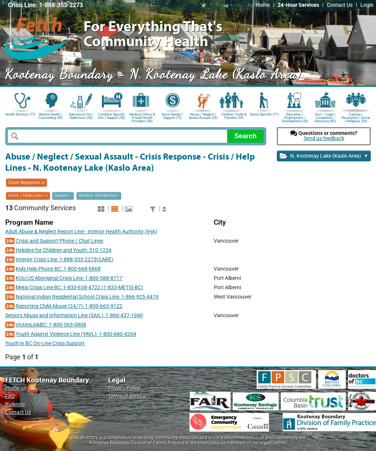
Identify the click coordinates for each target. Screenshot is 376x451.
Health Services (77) (20, 114)
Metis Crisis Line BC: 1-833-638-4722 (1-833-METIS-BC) (79, 287)
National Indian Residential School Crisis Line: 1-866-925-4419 (87, 297)
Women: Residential (99, 195)
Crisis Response (26, 182)
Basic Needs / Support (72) (172, 116)
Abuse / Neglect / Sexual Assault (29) (203, 116)
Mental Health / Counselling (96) (50, 116)
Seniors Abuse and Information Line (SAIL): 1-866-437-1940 (74, 315)
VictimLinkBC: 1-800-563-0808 (51, 325)
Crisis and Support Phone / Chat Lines (59, 241)
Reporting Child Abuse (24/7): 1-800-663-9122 (69, 306)
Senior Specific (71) (264, 114)
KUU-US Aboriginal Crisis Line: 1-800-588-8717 (69, 278)
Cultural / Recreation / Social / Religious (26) (356, 117)
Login (366, 5)
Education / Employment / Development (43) (295, 117)
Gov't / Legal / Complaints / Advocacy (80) (325, 117)
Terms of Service (127, 396)
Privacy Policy (124, 388)
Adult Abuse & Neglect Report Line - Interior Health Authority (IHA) (81, 231)
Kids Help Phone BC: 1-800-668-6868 (58, 269)
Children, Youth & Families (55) (234, 116)
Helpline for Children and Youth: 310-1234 (64, 250)
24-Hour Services (298, 5)
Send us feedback (324, 138)
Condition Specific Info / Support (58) (111, 116)
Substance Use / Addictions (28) (81, 116)
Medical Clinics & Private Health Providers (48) (142, 117)
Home (263, 5)
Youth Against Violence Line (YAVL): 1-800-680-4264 (76, 334)
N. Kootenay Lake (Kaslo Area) (324, 156)
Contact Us (339, 5)
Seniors (63, 195)
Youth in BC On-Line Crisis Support (45, 343)
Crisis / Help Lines (28, 195)
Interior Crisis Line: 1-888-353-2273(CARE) (64, 259)
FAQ (10, 396)
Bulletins (15, 404)
